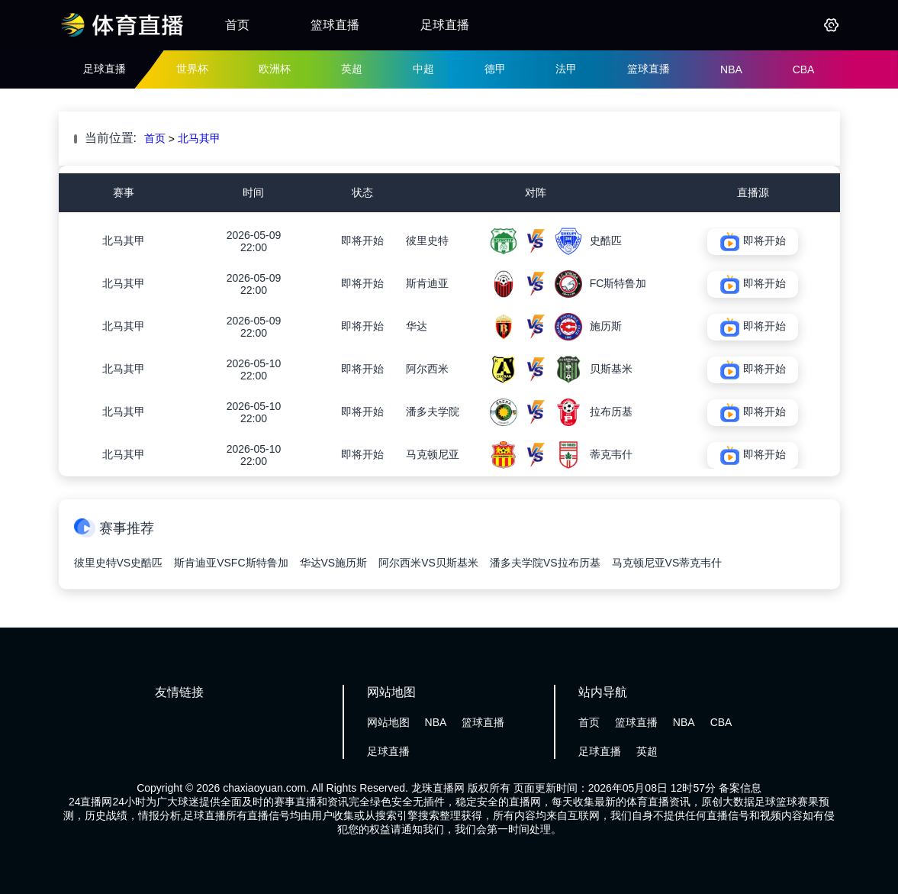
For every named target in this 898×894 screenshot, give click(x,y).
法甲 (566, 69)
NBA (731, 69)
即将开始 (362, 240)
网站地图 (388, 722)
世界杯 (192, 69)
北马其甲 (199, 138)
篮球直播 (335, 24)
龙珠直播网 (438, 788)
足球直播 (444, 24)
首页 (237, 24)
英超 (351, 69)
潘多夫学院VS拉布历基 (545, 563)
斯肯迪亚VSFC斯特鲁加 (231, 563)
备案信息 (740, 788)
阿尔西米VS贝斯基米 (428, 563)
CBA (804, 69)
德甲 (495, 69)
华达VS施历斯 (334, 563)
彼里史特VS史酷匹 (118, 563)
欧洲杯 (275, 69)
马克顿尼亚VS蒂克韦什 (667, 563)
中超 (423, 69)
